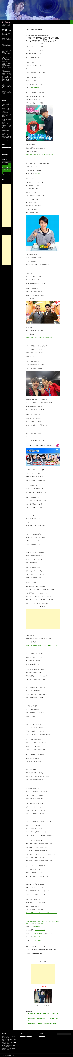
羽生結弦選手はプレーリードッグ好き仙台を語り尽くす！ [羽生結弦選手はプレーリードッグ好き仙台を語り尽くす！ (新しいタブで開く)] (41, 337)
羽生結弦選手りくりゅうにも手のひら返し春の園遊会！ (6, 63)
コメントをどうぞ (39, 43)
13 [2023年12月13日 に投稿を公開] (6, 167)
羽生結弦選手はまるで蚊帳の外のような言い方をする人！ (42, 1023)
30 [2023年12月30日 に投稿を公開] (10, 171)
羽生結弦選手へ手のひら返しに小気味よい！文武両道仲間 (6, 81)
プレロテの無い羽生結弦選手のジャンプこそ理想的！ (6, 69)
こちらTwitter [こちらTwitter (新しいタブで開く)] (37, 936)
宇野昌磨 (39, 35)
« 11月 (4, 174)
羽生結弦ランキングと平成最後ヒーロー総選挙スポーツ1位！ (6, 75)
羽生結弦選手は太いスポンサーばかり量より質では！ (6, 39)
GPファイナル (29, 35)
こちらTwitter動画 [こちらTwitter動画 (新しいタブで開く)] (40, 930)
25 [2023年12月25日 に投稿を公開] (3, 171)
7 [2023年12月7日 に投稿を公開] (7, 165)
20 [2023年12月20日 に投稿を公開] (6, 169)
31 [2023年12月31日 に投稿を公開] (2, 172)
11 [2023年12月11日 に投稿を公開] (3, 167)
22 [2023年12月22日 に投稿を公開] (8, 169)
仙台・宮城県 (34, 35)
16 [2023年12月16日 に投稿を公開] (10, 167)
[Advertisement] (43, 619)
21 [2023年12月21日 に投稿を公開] (7, 169)
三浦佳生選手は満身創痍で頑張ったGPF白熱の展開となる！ (42, 39)
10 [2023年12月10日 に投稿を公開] (2, 167)
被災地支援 (47, 35)
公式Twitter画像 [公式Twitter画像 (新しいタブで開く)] (35, 87)
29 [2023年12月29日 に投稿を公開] (8, 171)
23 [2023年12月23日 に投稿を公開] (10, 169)
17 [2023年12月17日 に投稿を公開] (2, 169)
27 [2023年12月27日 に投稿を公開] (6, 171)
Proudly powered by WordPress (8, 1055)
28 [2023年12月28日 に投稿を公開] (7, 171)
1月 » (9, 174)
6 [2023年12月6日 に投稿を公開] (6, 165)
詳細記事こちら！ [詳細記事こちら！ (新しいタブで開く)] (39, 173)
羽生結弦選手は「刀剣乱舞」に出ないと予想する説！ (6, 51)
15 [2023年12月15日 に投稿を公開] (8, 167)
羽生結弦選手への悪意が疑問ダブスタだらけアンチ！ (6, 57)
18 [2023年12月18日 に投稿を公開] (3, 169)
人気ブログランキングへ (42, 1003)
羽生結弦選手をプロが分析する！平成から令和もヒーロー (6, 86)
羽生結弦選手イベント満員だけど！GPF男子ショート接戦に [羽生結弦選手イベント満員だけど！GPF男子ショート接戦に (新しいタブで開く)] (41, 913)
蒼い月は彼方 (6, 22)
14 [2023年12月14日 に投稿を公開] (7, 167)
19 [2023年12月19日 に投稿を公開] (5, 169)
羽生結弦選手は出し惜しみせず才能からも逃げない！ (6, 137)
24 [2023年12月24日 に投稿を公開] (2, 171)
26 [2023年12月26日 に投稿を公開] (5, 171)
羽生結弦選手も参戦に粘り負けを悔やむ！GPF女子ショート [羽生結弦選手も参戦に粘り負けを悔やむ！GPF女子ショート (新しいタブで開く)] (41, 645)
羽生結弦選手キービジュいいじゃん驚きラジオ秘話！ (6, 92)
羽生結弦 (43, 35)
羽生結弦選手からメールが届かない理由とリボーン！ (6, 45)
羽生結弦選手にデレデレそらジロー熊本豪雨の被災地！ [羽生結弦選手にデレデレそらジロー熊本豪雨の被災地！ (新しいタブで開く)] (40, 154)
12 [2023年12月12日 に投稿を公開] (5, 167)
